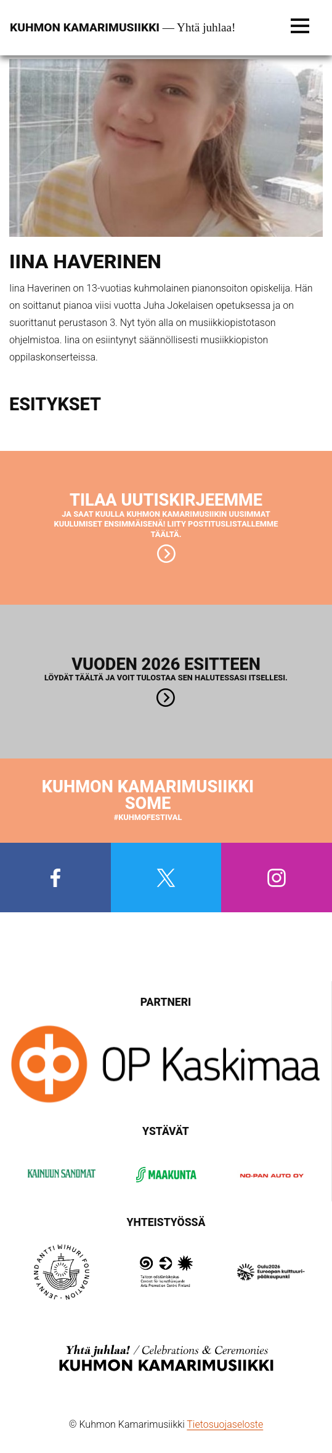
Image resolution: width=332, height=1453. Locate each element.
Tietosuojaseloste (225, 1424)
